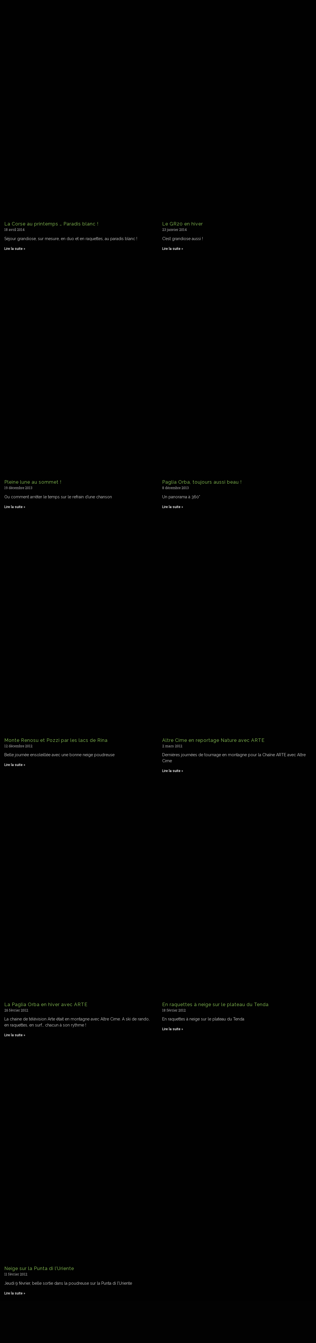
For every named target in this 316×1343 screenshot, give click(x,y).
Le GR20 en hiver (182, 224)
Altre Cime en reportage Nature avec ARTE (213, 740)
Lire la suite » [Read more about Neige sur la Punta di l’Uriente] (14, 1293)
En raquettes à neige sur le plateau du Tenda (215, 1004)
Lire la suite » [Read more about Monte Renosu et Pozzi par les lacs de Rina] (14, 765)
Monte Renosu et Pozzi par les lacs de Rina (56, 740)
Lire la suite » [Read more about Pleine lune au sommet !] (14, 507)
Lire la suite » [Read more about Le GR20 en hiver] (172, 249)
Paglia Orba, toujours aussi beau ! (202, 482)
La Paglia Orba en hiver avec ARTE (46, 1004)
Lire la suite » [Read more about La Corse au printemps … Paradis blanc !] (14, 249)
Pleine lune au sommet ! (32, 482)
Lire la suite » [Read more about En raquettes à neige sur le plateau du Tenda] (172, 1029)
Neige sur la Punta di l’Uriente (39, 1268)
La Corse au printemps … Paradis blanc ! (51, 224)
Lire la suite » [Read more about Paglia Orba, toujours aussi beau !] (172, 507)
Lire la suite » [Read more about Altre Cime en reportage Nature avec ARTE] (172, 771)
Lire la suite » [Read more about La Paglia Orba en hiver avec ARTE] (14, 1035)
